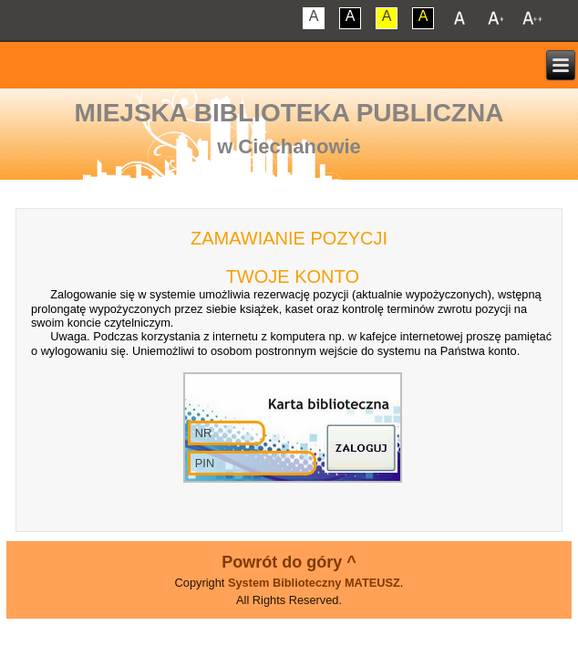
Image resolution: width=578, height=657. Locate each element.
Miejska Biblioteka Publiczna (289, 113)
